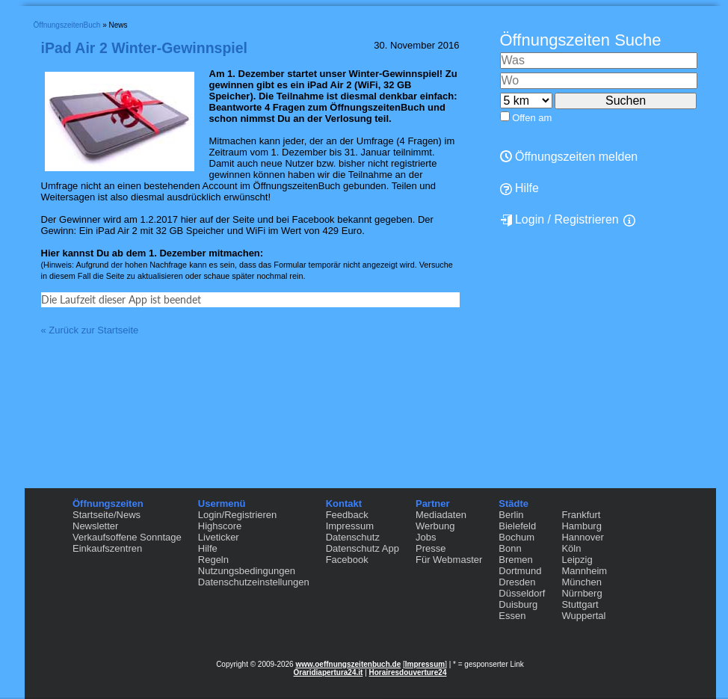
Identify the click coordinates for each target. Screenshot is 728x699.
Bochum (516, 537)
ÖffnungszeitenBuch (67, 25)
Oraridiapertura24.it (328, 672)
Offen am (532, 117)
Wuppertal (583, 615)
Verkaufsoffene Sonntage (127, 537)
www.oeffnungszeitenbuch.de (348, 664)
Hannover (582, 537)
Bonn (510, 548)
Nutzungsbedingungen (246, 570)
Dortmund (520, 570)
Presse (430, 548)
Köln (571, 548)
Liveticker (218, 537)
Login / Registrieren (559, 220)
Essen (512, 615)
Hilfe (208, 548)
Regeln (213, 559)
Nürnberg (581, 593)
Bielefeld (517, 526)
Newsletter (95, 526)
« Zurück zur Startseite (90, 427)
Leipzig (576, 559)
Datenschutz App (362, 548)
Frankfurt (580, 514)
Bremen (516, 559)
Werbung (435, 526)
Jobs (426, 537)
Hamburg (581, 526)
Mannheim (584, 570)
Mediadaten (441, 514)
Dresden (517, 582)
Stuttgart (579, 604)
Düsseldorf (522, 593)
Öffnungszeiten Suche (580, 40)
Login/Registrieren (237, 514)
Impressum (350, 526)
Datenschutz (353, 537)
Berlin (511, 514)
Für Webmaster (449, 559)
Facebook (347, 559)
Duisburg (518, 604)
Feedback (347, 514)
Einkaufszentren (107, 548)
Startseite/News (107, 514)
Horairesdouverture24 (408, 672)
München (581, 582)
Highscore (220, 526)
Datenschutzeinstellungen (253, 582)
